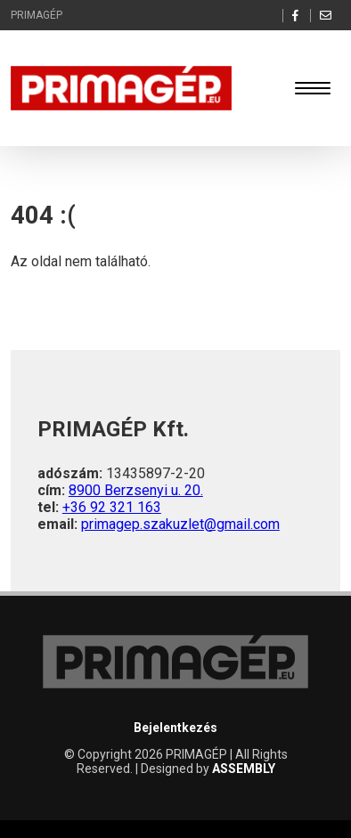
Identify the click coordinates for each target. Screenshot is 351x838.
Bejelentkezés (175, 727)
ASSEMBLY (243, 768)
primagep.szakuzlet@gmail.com (180, 524)
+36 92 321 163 (111, 507)
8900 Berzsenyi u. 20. (136, 490)
